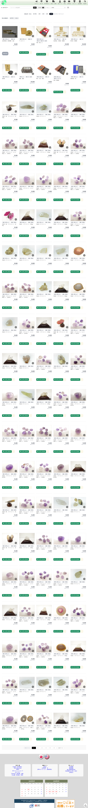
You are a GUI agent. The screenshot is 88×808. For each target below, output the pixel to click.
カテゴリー (4, 7)
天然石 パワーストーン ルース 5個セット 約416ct (60, 440)
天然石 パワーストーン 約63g (60, 296)
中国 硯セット (39, 42)
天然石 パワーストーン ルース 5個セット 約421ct (43, 548)
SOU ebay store (17, 768)
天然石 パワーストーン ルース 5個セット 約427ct (26, 153)
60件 (43, 13)
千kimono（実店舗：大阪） (17, 773)
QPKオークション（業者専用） (44, 769)
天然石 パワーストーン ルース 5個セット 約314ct (26, 297)
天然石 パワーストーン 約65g (60, 727)
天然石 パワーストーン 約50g (43, 403)
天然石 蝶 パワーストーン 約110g (9, 512)
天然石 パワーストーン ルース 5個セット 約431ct (60, 584)
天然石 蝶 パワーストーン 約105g (9, 117)
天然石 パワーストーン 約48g (43, 332)
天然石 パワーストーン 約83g (60, 655)
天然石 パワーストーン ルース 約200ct (26, 189)
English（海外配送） (18, 766)
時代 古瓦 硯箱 (40, 78)
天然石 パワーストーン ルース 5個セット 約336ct (9, 440)
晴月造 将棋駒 (74, 40)
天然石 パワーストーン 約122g (60, 619)
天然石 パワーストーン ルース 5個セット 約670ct (43, 656)
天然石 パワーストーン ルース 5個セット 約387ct (43, 584)
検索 (35, 7)
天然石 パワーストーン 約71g (77, 655)
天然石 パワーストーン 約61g (60, 224)
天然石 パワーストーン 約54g (9, 368)
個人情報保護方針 (71, 769)
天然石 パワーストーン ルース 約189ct (60, 189)
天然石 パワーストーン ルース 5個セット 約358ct (78, 153)
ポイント (74, 2)
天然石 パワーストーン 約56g (77, 116)
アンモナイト (22, 40)
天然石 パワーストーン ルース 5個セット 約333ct (26, 332)
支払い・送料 (53, 2)
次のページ (60, 747)
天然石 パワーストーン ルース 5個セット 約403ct (26, 476)
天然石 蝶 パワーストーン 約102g (60, 332)
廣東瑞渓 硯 (73, 78)
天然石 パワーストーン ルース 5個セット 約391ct (9, 297)
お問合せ (69, 2)
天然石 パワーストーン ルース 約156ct (78, 548)
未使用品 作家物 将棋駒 (59, 40)
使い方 (41, 2)
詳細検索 (41, 7)
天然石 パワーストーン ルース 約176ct (60, 548)
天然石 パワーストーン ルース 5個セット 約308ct (26, 512)
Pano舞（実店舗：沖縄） (18, 775)
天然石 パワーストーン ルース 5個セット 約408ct (78, 189)
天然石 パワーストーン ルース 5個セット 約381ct (9, 153)
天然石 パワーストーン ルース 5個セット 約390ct (78, 692)
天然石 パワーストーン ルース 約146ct (60, 476)
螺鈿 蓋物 (21, 78)
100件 (51, 13)
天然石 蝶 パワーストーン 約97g (9, 548)
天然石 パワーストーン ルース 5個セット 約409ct (26, 584)
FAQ (65, 2)
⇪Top (85, 805)
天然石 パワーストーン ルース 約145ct (9, 584)
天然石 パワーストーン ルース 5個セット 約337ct (43, 189)
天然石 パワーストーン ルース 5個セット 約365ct (43, 440)
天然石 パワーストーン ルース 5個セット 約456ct (9, 692)
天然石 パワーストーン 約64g (26, 224)
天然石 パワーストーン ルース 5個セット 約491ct (26, 656)
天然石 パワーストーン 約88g (77, 296)
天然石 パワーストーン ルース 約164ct (9, 404)
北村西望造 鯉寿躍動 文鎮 (8, 40)
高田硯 (3, 78)
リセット (48, 7)
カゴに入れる (25, 52)
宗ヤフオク (17, 772)
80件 (47, 13)
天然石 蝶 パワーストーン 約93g (9, 225)
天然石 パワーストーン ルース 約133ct (9, 476)
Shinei (44, 766)
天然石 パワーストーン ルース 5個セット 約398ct (43, 476)
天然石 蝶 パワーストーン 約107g (60, 153)
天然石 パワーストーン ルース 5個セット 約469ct (78, 368)
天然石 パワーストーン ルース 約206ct (9, 656)
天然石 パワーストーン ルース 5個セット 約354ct (78, 225)
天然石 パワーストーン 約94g (77, 260)
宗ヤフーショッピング (17, 770)
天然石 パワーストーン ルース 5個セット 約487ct (60, 404)
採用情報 (71, 768)
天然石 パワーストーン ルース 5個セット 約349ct (78, 620)
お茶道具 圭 (45, 768)
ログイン (36, 2)
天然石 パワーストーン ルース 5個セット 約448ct (43, 512)
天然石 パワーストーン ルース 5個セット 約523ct (43, 368)
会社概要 (80, 2)
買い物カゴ (46, 2)
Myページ (60, 2)
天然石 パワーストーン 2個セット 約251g (26, 728)
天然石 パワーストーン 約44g (43, 152)
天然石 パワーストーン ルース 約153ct (9, 728)
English (84, 2)
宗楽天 (17, 769)
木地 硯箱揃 (56, 80)
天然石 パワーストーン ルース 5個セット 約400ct (43, 728)
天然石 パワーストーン (24, 116)
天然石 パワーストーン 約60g (9, 619)
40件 (39, 13)
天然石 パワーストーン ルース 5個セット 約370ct (26, 440)
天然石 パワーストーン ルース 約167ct (78, 404)
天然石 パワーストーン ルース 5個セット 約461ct (60, 117)
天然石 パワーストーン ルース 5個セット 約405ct (9, 189)
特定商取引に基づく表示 (71, 771)
